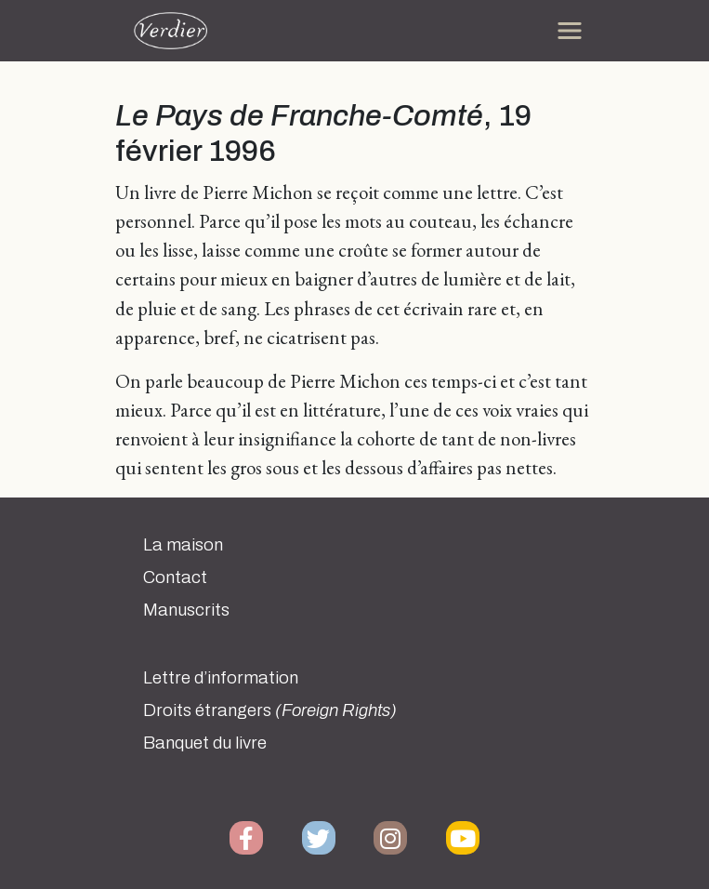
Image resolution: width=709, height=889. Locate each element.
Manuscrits (186, 610)
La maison (183, 545)
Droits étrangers (270, 710)
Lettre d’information (220, 678)
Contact (175, 577)
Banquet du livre (205, 743)
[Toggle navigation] (570, 30)
